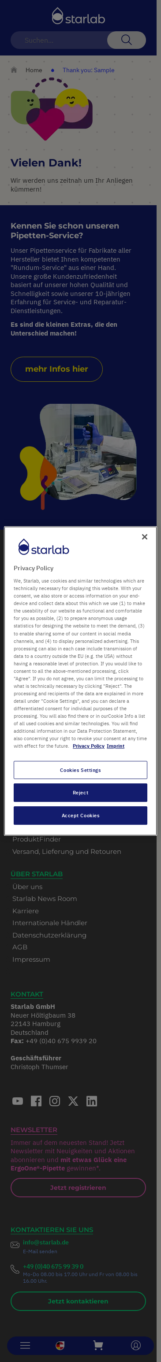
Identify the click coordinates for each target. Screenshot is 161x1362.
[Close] (144, 536)
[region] (80, 681)
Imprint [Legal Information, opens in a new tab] (115, 746)
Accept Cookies (81, 815)
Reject (80, 793)
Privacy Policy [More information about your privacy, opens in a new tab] (89, 746)
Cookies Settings (80, 770)
